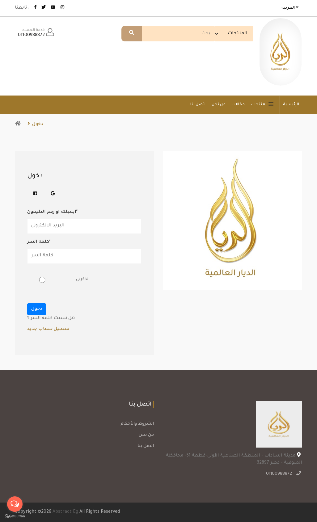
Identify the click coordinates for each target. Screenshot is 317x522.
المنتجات (264, 105)
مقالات (238, 105)
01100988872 (280, 474)
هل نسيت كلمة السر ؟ (51, 318)
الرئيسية (291, 105)
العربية (289, 7)
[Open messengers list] (15, 504)
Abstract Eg (65, 512)
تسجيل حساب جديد (48, 329)
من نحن (219, 105)
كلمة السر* (39, 242)
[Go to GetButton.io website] (15, 516)
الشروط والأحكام (137, 424)
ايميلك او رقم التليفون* (52, 212)
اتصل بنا (197, 105)
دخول (35, 124)
